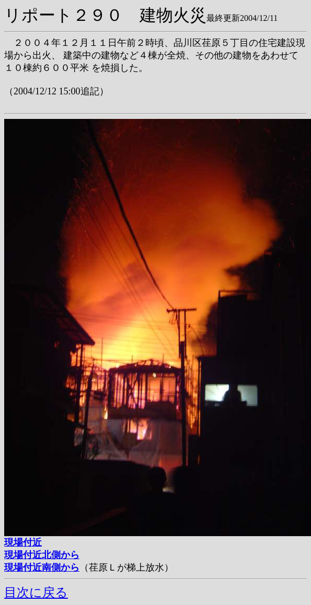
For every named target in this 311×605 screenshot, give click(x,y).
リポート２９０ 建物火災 (105, 15)
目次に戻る (36, 592)
